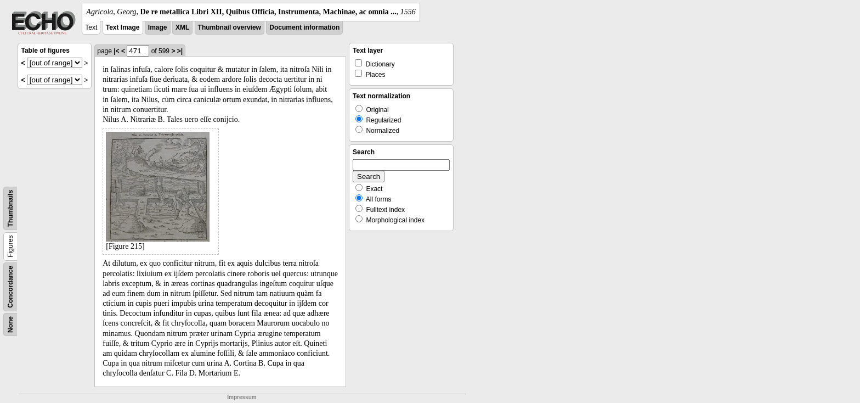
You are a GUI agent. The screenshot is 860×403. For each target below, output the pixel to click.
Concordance (10, 287)
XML (182, 27)
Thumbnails (10, 208)
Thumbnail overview (229, 27)
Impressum (241, 397)
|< (116, 51)
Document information (304, 27)
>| (180, 51)
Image (157, 27)
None (10, 324)
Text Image (123, 27)
